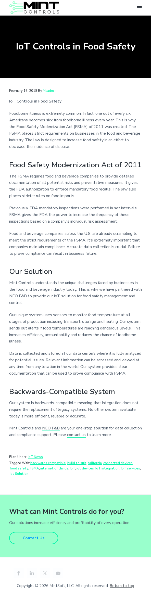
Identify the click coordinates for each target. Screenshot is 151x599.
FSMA (34, 468)
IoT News (35, 457)
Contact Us (34, 538)
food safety (19, 468)
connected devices (118, 463)
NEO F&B (51, 428)
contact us (76, 435)
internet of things (54, 468)
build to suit (76, 463)
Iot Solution (19, 473)
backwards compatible (48, 463)
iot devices (85, 468)
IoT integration (107, 468)
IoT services (130, 468)
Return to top (122, 585)
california (95, 463)
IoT (72, 468)
